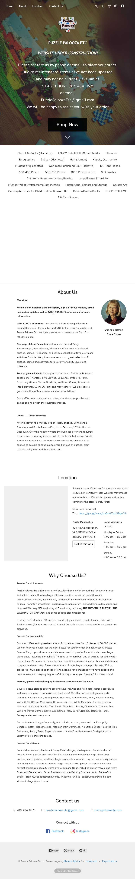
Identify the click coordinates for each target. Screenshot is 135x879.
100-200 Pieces (110, 165)
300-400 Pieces (29, 172)
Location (37, 6)
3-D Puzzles (108, 172)
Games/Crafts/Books (86, 191)
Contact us (56, 6)
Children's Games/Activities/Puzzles (50, 178)
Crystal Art (120, 184)
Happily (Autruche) (105, 159)
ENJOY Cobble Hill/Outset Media (79, 153)
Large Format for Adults (94, 178)
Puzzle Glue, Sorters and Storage (86, 184)
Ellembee (111, 153)
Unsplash (92, 861)
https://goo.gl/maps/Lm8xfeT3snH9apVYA (102, 513)
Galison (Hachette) (53, 159)
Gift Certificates (67, 197)
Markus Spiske (72, 861)
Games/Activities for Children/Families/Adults (38, 191)
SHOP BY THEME (116, 191)
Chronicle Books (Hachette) (35, 153)
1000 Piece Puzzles (83, 172)
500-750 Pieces (55, 172)
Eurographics (26, 159)
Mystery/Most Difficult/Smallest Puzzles (34, 184)
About (22, 6)
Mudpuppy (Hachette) (29, 165)
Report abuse (109, 861)
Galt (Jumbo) (78, 159)
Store (9, 6)
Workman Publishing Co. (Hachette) (71, 165)
